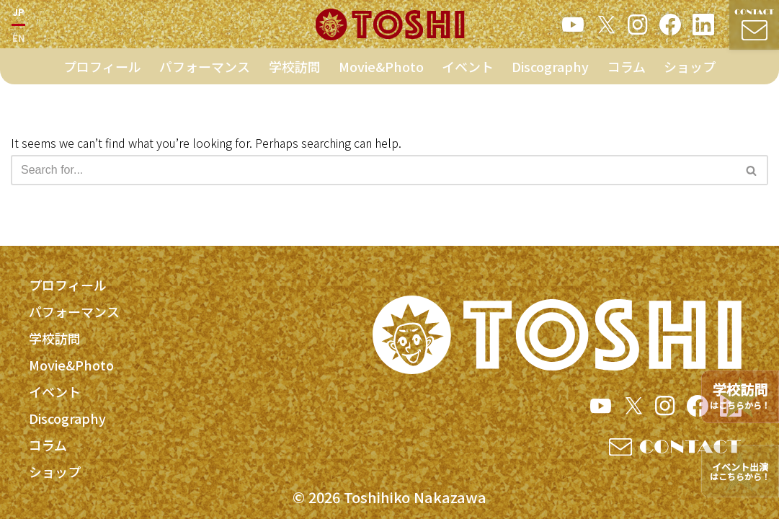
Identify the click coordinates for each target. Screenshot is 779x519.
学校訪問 (295, 69)
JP (18, 13)
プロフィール (102, 69)
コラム (626, 69)
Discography (550, 69)
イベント (468, 69)
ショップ (690, 69)
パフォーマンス (204, 69)
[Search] (373, 170)
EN (18, 39)
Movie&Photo (381, 69)
